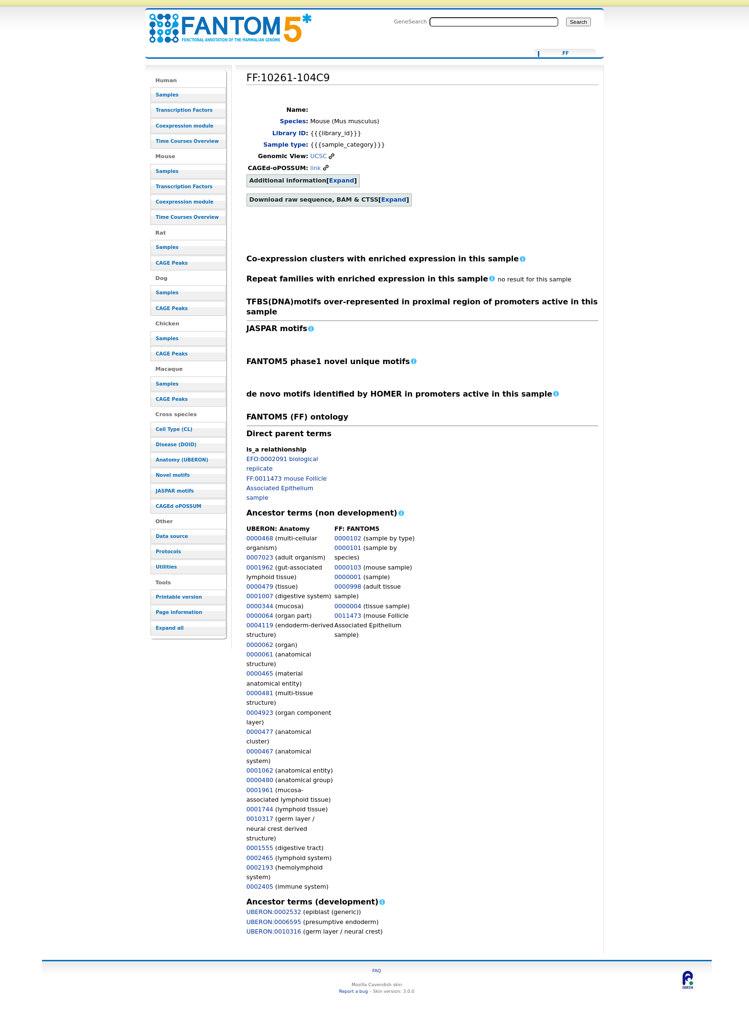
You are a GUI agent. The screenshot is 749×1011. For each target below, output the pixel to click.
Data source (172, 536)
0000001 (347, 577)
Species (293, 121)
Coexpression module (185, 126)
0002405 (259, 886)
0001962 (259, 567)
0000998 (347, 586)
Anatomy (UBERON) (182, 459)
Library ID (289, 133)
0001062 (259, 770)
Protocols (168, 551)
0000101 (347, 547)
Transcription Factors (184, 110)
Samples (167, 94)
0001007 (259, 596)
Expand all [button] (170, 628)
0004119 (259, 625)
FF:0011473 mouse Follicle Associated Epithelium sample (286, 488)
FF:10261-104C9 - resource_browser (224, 22)
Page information (179, 612)
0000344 (259, 606)
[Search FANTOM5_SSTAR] (493, 22)
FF (565, 53)
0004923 (259, 712)
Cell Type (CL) (174, 429)
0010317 (259, 818)
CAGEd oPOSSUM (178, 506)
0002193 (259, 867)
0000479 (259, 586)
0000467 (259, 751)
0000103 (347, 567)
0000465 (259, 673)
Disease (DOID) (176, 444)
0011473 (347, 615)
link (315, 168)
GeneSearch (410, 21)
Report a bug (353, 991)
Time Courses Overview (187, 141)
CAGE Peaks (172, 263)
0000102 (347, 538)
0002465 (259, 857)
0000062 (259, 644)
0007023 (259, 557)
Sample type (284, 144)
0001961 (259, 790)
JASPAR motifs (175, 491)
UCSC (318, 156)
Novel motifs (173, 475)
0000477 (259, 731)
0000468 (259, 538)
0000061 (259, 654)
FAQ (377, 970)
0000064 (259, 615)
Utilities (166, 567)
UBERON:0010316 (273, 931)
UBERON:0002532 (273, 911)
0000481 (259, 693)
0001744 (259, 809)
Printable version (179, 597)
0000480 (259, 780)
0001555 (259, 847)
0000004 (347, 606)
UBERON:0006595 (273, 921)
